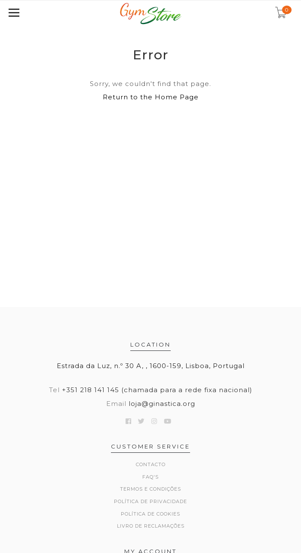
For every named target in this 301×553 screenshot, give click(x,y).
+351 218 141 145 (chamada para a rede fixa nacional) (157, 390)
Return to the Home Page (151, 97)
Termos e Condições (150, 489)
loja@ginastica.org (162, 403)
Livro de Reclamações (150, 526)
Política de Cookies (150, 514)
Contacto (151, 464)
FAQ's (150, 477)
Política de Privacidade (150, 501)
